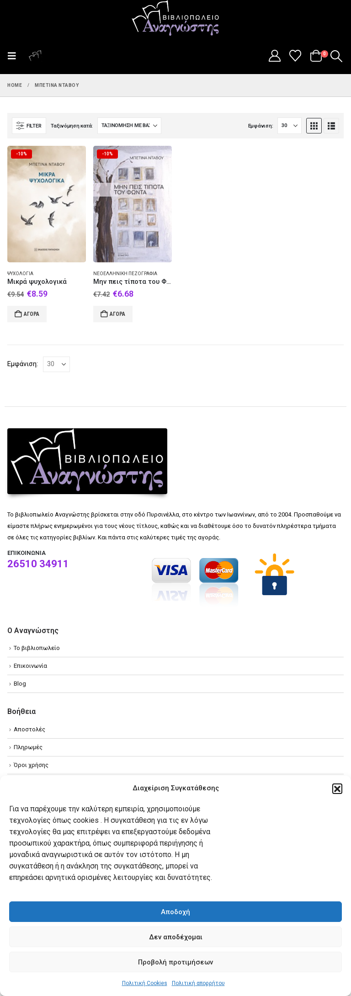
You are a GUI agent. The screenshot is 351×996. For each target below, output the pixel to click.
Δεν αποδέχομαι (175, 937)
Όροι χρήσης (31, 765)
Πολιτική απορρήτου (198, 983)
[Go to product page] (46, 204)
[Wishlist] (295, 56)
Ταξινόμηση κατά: (72, 126)
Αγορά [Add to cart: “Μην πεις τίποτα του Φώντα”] (117, 314)
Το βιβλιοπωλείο (37, 647)
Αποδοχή (175, 912)
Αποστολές (29, 729)
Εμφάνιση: (260, 126)
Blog (20, 683)
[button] (337, 788)
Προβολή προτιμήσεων (175, 962)
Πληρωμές (28, 747)
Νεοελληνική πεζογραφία (125, 273)
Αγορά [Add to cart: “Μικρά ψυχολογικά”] (31, 314)
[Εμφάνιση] (289, 125)
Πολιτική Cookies (144, 983)
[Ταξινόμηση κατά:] (129, 125)
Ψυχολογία (20, 273)
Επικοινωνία (30, 665)
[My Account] (274, 56)
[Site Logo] (175, 18)
